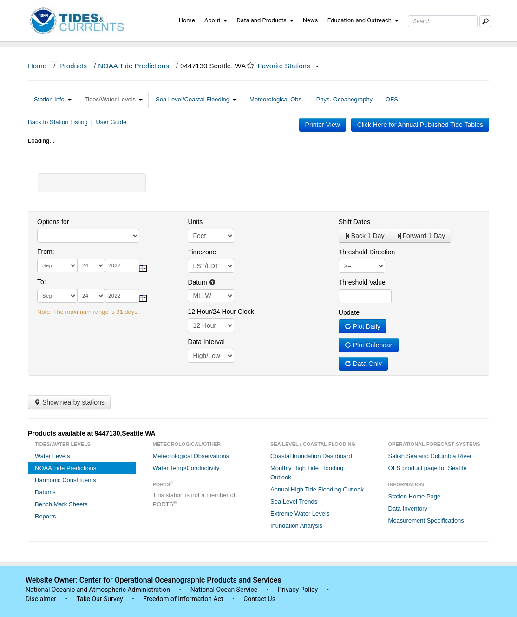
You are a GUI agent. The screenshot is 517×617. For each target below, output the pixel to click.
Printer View (322, 124)
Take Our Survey (100, 599)
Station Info (53, 99)
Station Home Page (414, 496)
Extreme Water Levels (299, 513)
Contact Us (259, 599)
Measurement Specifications (426, 520)
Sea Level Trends (293, 501)
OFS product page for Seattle (427, 467)
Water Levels (52, 455)
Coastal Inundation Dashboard (311, 455)
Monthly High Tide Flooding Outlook (307, 472)
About (216, 20)
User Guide (111, 122)
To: (41, 281)
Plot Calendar (369, 345)
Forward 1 (420, 235)
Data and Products (265, 20)
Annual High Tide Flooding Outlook (317, 489)
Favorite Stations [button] (288, 66)
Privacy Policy (298, 589)
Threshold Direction (367, 252)
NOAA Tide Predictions (133, 66)
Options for (53, 222)
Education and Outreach (363, 20)
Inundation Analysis (296, 525)
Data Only (363, 363)
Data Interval (206, 341)
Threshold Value (362, 282)
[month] (57, 265)
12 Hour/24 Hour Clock (221, 311)
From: (45, 251)
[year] (122, 265)
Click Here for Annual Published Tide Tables (420, 124)
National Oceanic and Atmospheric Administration (98, 589)
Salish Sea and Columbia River (430, 455)
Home (187, 20)
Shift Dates (354, 222)
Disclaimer (41, 599)
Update (349, 312)
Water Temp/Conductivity (186, 467)
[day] (91, 265)
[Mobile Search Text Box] (485, 21)
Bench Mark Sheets (61, 504)
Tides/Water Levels (114, 99)
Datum (201, 282)
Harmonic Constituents (65, 480)
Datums (45, 492)
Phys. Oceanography (344, 99)
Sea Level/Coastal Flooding (196, 99)
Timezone (202, 252)
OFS (392, 99)
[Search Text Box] (443, 21)
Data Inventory (408, 508)
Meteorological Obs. (276, 99)
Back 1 (365, 235)
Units (195, 222)
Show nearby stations (69, 402)
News (310, 20)
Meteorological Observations (191, 455)
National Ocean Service (224, 589)
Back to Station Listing (58, 122)
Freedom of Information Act (183, 599)
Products (73, 66)
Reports (45, 516)
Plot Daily (362, 326)
